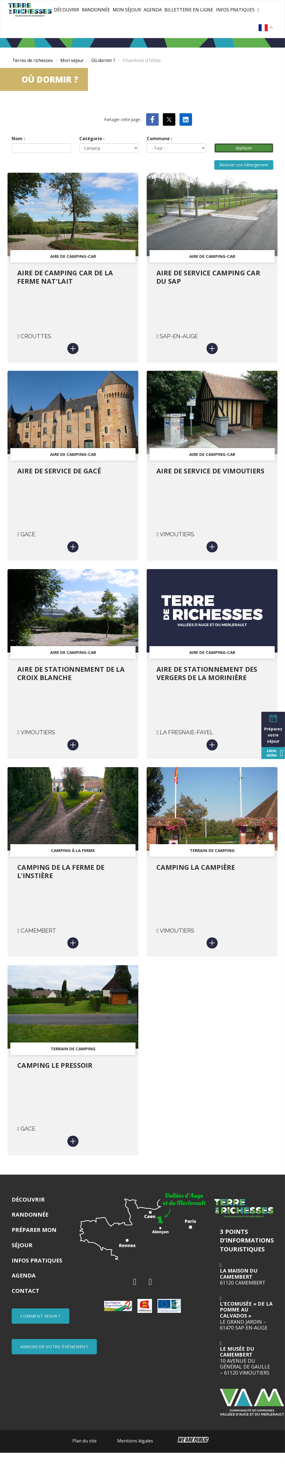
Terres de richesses (32, 60)
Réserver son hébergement (243, 166)
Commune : (159, 138)
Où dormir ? (104, 60)
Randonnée (96, 10)
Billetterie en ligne (188, 10)
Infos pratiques (235, 10)
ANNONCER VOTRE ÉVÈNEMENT (54, 1358)
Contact (25, 1303)
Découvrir (66, 10)
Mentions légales (135, 1453)
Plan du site (84, 1453)
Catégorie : (91, 138)
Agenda (153, 10)
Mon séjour (127, 10)
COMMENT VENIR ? (40, 1328)
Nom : (18, 138)
